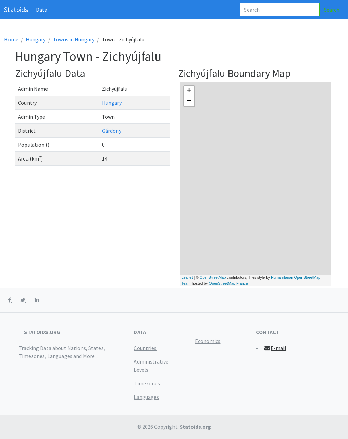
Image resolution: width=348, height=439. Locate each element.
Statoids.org (195, 426)
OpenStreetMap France (228, 283)
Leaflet (187, 277)
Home (11, 39)
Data (41, 9)
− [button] (189, 101)
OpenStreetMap (213, 277)
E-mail (274, 347)
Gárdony (111, 130)
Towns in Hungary (73, 39)
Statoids (16, 9)
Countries (145, 347)
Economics (207, 341)
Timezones (147, 383)
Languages (146, 396)
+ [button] (189, 91)
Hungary (35, 39)
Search (332, 9)
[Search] (279, 9)
